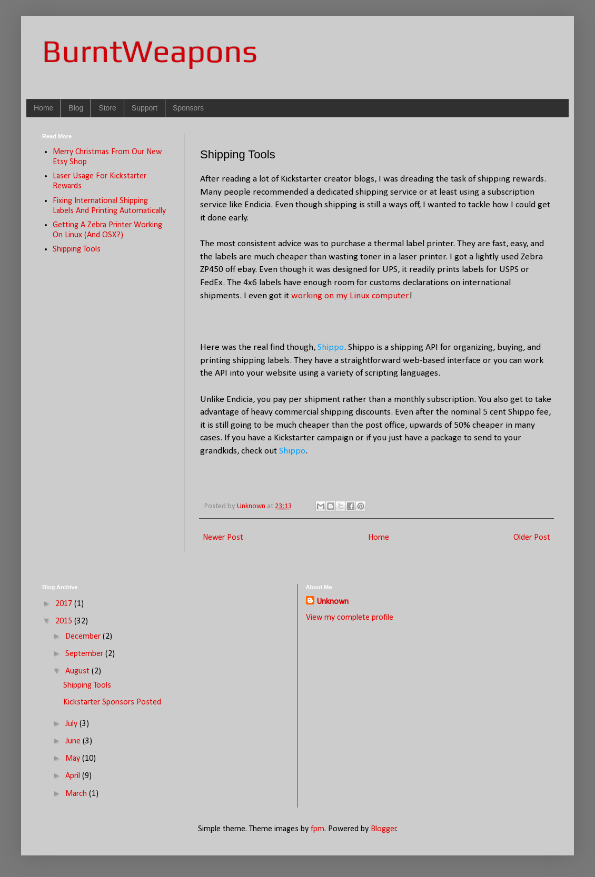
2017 (64, 604)
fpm (317, 829)
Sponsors (188, 108)
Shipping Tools (77, 249)
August (78, 671)
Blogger (383, 829)
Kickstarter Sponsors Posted (112, 702)
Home (43, 108)
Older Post (531, 537)
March (77, 794)
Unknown (332, 602)
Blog (75, 108)
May (73, 758)
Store (107, 108)
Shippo (331, 347)
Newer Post (223, 537)
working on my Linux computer (350, 295)
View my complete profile (349, 617)
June (74, 741)
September (85, 654)
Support (144, 108)
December (84, 636)
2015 (64, 621)
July (72, 724)
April (73, 776)
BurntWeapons (149, 51)
